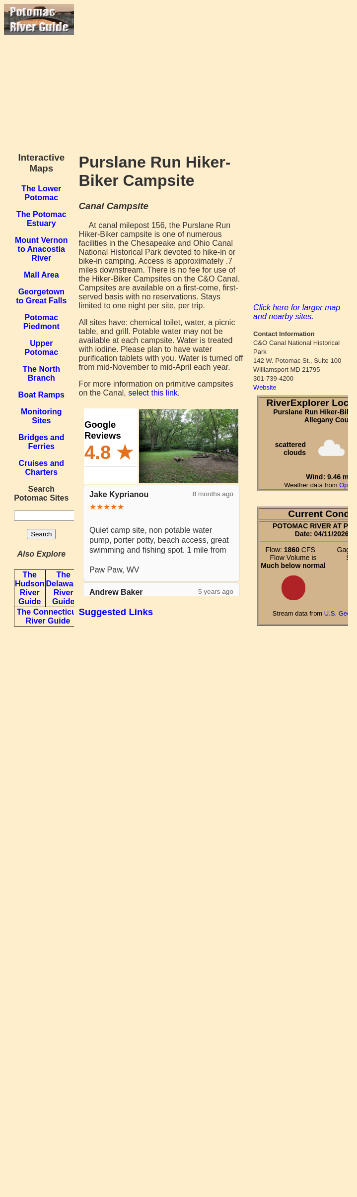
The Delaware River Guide (63, 588)
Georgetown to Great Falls (41, 296)
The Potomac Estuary (41, 219)
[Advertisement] (213, 73)
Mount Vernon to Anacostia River (41, 249)
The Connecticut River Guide (48, 616)
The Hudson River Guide (30, 588)
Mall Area (41, 275)
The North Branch (42, 373)
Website (265, 387)
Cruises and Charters (42, 467)
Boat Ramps (41, 395)
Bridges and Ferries (41, 442)
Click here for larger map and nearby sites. (296, 312)
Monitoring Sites (41, 416)
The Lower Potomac (41, 193)
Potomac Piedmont (41, 322)
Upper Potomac (42, 347)
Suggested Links (116, 612)
